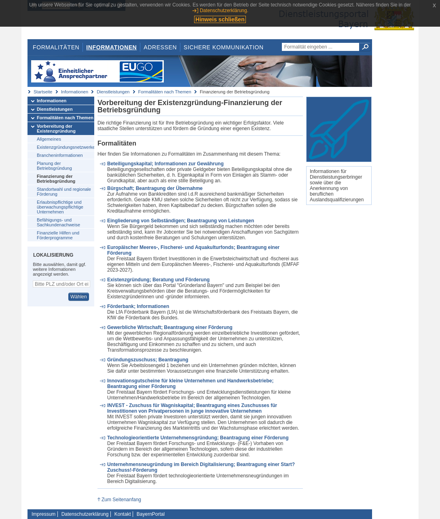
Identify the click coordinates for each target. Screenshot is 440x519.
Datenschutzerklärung (85, 514)
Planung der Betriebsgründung (54, 166)
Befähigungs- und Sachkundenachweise (58, 222)
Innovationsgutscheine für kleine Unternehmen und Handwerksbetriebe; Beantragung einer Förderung (190, 383)
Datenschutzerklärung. (224, 10)
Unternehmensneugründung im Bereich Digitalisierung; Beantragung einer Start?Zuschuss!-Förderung (201, 467)
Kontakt (122, 514)
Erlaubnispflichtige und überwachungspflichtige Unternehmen (60, 207)
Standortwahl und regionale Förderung (64, 191)
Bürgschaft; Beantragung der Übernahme (155, 188)
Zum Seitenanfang (121, 499)
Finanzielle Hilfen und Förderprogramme (58, 235)
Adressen (160, 47)
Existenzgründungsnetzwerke (65, 147)
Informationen (111, 47)
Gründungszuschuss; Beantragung (147, 360)
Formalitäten (56, 47)
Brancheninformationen (60, 155)
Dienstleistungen (113, 91)
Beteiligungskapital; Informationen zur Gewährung (165, 164)
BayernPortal (151, 514)
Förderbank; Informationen (138, 306)
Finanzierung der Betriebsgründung (56, 179)
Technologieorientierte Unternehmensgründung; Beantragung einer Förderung (197, 438)
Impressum (43, 514)
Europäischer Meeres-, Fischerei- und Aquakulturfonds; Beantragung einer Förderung (193, 250)
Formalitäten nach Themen (164, 91)
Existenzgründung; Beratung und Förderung (158, 280)
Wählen (78, 297)
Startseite (43, 91)
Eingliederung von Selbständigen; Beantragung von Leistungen (180, 221)
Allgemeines (49, 139)
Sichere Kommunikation (224, 47)
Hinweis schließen (219, 19)
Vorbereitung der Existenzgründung (56, 128)
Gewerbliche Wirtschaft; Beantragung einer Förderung (170, 327)
